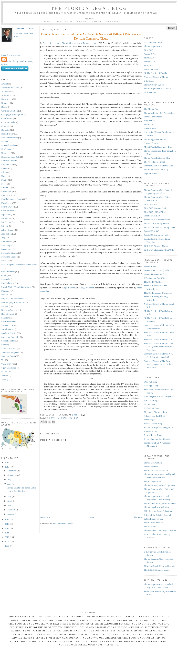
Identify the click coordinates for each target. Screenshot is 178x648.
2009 (7, 541)
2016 (7, 462)
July (9, 479)
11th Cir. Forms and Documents (158, 293)
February (11, 509)
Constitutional (7, 122)
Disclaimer (6, 149)
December (12, 470)
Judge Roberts (68, 287)
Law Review (7, 241)
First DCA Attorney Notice (156, 208)
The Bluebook (150, 526)
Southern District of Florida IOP (158, 339)
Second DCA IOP (152, 215)
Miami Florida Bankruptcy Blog (158, 147)
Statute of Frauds (8, 348)
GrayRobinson (7, 210)
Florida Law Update (153, 116)
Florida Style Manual (153, 522)
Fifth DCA (6, 187)
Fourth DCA (6, 206)
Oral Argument (8, 271)
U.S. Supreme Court (153, 42)
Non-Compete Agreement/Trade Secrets (19, 264)
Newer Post (45, 517)
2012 (7, 528)
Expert (4, 176)
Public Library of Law (154, 519)
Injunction (5, 214)
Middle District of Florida (155, 73)
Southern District (8, 333)
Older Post (137, 517)
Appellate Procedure (10, 87)
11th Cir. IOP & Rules (153, 282)
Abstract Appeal (151, 143)
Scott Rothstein (8, 321)
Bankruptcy (6, 99)
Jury (3, 237)
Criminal (5, 126)
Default (4, 141)
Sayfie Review (150, 173)
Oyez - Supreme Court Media (157, 439)
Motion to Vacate (8, 256)
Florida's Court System (154, 84)
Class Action (7, 118)
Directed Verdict (8, 145)
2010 (7, 537)
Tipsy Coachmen (8, 367)
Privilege (5, 291)
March (10, 505)
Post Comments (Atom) (63, 523)
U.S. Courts (149, 81)
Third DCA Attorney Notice (156, 223)
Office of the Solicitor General (157, 515)
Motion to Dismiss (9, 253)
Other (3, 275)
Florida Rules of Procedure (156, 470)
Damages (5, 130)
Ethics (4, 172)
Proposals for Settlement (12, 298)
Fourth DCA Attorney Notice (157, 235)
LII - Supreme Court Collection (158, 511)
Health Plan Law (151, 408)
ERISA (4, 168)
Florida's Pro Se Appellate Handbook (160, 503)
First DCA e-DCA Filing (155, 212)
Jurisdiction (6, 234)
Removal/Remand (9, 310)
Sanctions (5, 317)
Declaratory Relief (9, 137)
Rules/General (7, 314)
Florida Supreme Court (11, 199)
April (10, 501)
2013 (7, 524)
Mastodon (89, 18)
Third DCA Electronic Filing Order (159, 227)
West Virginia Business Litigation (159, 396)
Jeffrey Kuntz (25, 28)
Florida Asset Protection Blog (157, 158)
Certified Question (9, 110)
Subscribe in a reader (10, 55)
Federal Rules (150, 266)
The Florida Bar (151, 109)
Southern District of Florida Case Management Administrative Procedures (158, 346)
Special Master (8, 340)
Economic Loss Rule (10, 157)
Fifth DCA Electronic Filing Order (159, 250)
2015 (7, 467)
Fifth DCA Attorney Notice (156, 246)
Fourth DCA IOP (151, 231)
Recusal (4, 306)
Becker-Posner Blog (153, 423)
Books (4, 107)
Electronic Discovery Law (155, 412)
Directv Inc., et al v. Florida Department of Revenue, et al (69, 43)
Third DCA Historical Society (157, 570)
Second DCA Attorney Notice (157, 219)
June (9, 484)
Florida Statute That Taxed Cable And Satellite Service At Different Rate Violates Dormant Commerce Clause (91, 36)
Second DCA (7, 325)
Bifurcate (5, 103)
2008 (7, 546)
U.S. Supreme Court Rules (155, 278)
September (12, 475)
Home (91, 517)
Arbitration (6, 95)
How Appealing (151, 385)
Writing (4, 379)
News (3, 260)
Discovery (5, 153)
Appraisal (5, 91)
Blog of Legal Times (153, 435)
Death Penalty (7, 133)
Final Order (6, 191)
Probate (4, 294)
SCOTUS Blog (150, 382)
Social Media (7, 329)
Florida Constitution (153, 462)
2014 (7, 519)
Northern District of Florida (156, 77)
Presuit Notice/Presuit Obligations (16, 287)
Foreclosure (6, 203)
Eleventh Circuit (8, 160)
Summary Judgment (10, 352)
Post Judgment (7, 283)
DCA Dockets (150, 92)
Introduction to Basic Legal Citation (160, 530)
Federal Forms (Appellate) (155, 274)
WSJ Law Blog (150, 400)
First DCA (6, 195)
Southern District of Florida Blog (158, 165)
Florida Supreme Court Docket (157, 88)
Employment (7, 164)
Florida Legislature (152, 481)
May (9, 496)
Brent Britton (150, 128)
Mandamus (6, 249)
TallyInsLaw (149, 120)
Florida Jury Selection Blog (156, 169)
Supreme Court (8, 356)
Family (4, 180)
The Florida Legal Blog (89, 8)
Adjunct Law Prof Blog (154, 416)
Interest (4, 226)
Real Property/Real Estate (12, 302)
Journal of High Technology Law (158, 427)
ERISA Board (150, 404)
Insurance (5, 218)
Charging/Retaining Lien (12, 114)
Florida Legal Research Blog (156, 507)
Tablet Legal (149, 419)
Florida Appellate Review (155, 139)
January (11, 514)
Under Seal (6, 371)
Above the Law (151, 431)
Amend (4, 83)
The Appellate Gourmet (154, 162)
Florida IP (148, 124)
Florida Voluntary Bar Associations (159, 113)
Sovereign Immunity (10, 337)
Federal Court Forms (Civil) (156, 270)
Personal (5, 279)
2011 (7, 532)
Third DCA (6, 364)
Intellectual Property (10, 222)
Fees (3, 183)
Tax (3, 360)
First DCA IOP (150, 204)
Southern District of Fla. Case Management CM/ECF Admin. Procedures (159, 364)
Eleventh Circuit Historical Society (159, 566)
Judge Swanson (87, 287)
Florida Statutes (151, 466)
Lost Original (7, 245)
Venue (4, 375)
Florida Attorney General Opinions (159, 485)
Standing (5, 344)
